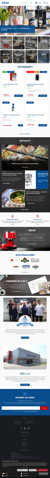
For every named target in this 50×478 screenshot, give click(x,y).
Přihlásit (44, 408)
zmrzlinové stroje (13, 378)
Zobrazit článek (25, 167)
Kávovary (6, 54)
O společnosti (24, 442)
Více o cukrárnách (16, 291)
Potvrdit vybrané (33, 470)
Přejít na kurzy (25, 337)
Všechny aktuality (24, 209)
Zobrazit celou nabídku (25, 133)
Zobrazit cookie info (43, 473)
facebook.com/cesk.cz (29, 422)
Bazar (43, 54)
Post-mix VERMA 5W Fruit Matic (10, 84)
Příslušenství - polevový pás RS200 (11, 115)
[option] (25, 20)
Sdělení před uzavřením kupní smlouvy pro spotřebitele (21, 456)
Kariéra (23, 443)
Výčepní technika (43, 41)
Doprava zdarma (37, 219)
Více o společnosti (25, 384)
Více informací (24, 272)
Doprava (12, 458)
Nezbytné (6, 473)
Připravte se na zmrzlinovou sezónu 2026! (25, 163)
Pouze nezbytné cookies (22, 470)
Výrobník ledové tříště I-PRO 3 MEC (35, 115)
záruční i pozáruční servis (23, 381)
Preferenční (25, 473)
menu (46, 2)
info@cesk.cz (29, 421)
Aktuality (23, 445)
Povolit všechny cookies (42, 470)
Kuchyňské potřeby (31, 55)
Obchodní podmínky (14, 453)
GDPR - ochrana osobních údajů (17, 454)
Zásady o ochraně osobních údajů (32, 411)
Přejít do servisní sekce (32, 243)
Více (12, 224)
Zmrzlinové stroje (6, 41)
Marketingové (25, 475)
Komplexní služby (25, 444)
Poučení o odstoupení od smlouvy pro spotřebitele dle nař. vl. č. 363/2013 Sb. (25, 457)
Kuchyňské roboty (19, 55)
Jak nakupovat (13, 452)
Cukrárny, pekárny (19, 41)
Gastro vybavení (31, 41)
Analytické (7, 475)
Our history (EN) (25, 446)
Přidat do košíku (18, 95)
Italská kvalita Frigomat (12, 219)
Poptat (20, 125)
